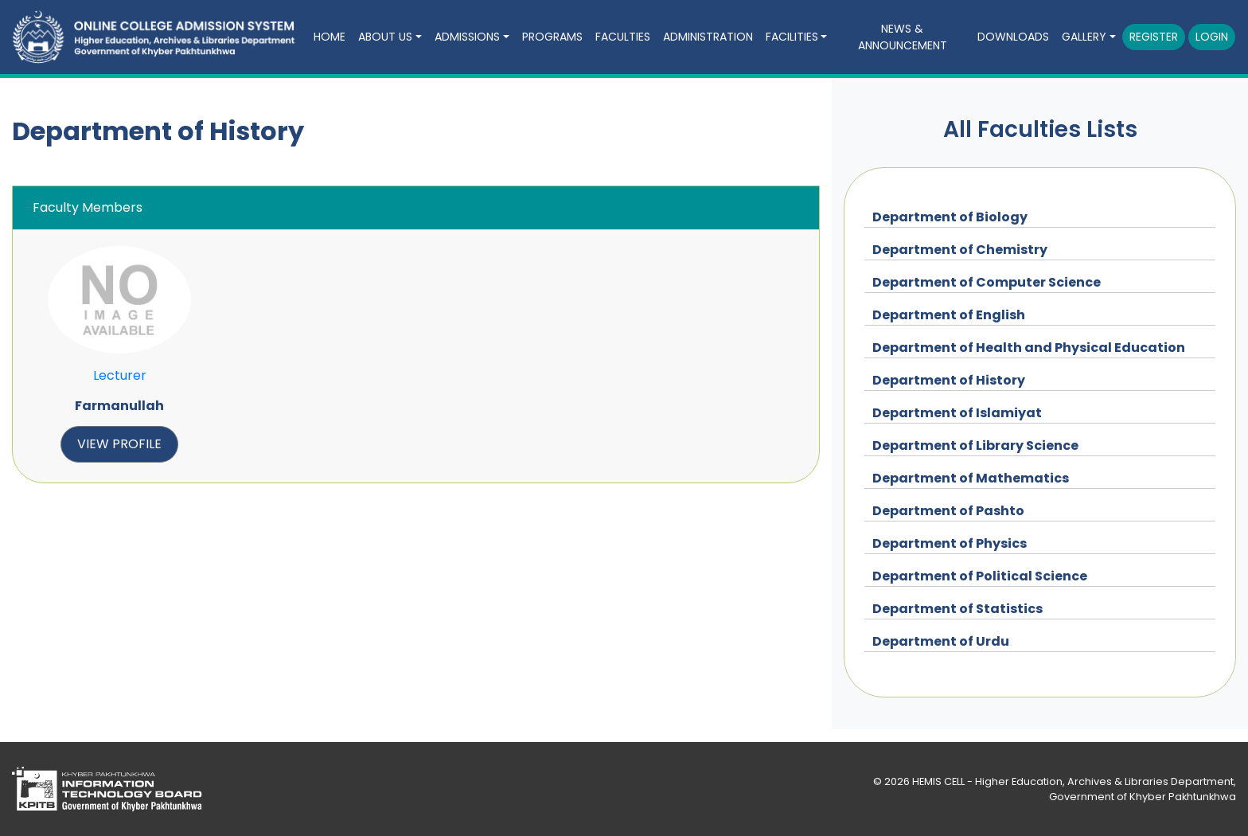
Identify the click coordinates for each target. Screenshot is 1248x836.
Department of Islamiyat (957, 413)
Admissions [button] (467, 37)
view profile (119, 444)
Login (1211, 37)
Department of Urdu (940, 641)
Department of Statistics (957, 609)
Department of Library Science (975, 445)
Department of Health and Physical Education (1028, 347)
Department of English (948, 315)
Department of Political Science (979, 576)
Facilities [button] (792, 37)
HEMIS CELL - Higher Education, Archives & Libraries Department (1073, 781)
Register (1153, 37)
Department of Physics (949, 543)
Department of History (948, 380)
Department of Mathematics (970, 478)
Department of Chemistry (959, 249)
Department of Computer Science (986, 282)
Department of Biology (950, 217)
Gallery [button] (1084, 37)
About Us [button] (385, 37)
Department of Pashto (948, 511)
